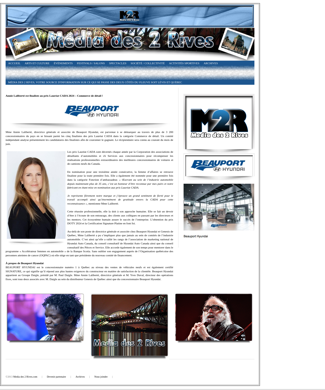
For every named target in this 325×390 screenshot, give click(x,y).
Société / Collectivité (148, 63)
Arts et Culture (37, 63)
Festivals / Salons (91, 63)
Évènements (63, 63)
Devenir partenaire (56, 376)
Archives (211, 63)
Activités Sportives (184, 63)
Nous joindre (100, 376)
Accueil (14, 63)
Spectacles (117, 63)
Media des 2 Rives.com (25, 376)
